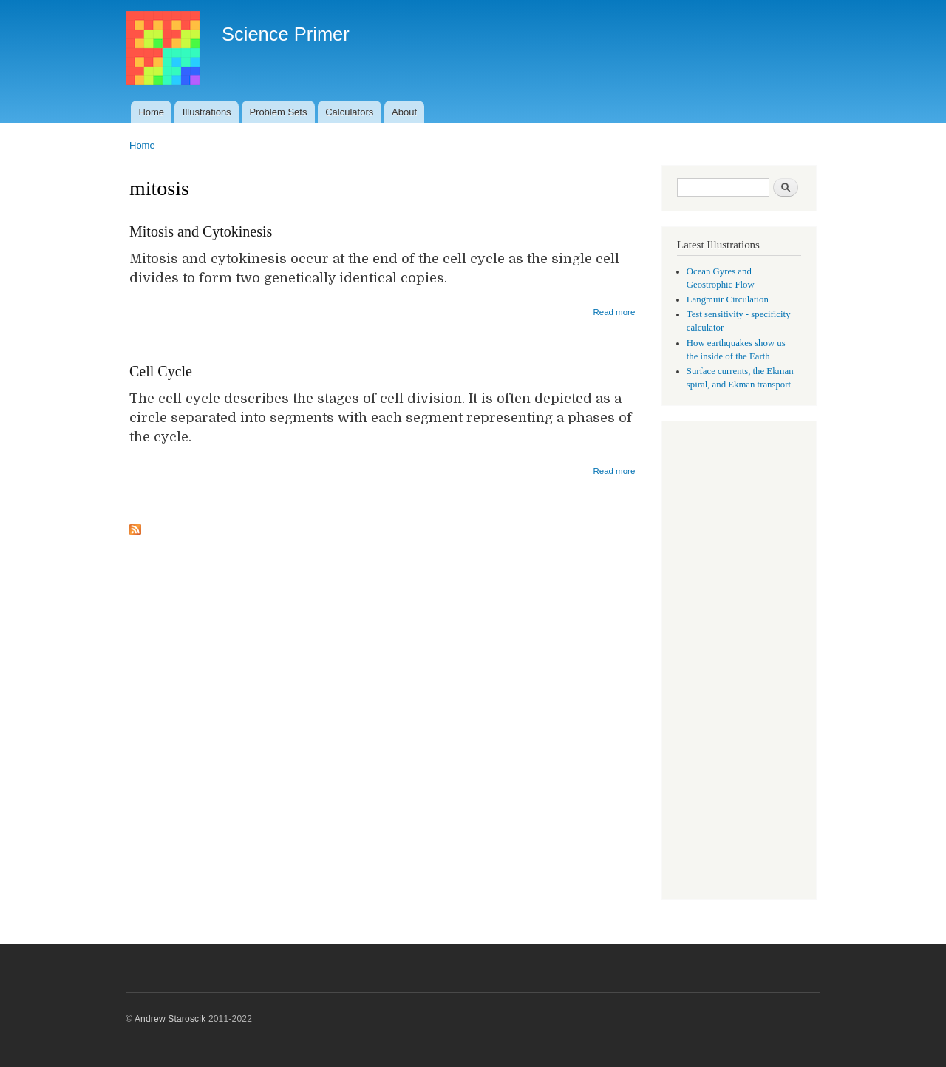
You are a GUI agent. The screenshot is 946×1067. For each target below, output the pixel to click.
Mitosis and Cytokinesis (200, 231)
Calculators (349, 112)
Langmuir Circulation (728, 299)
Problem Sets (278, 112)
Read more (614, 312)
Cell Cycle (160, 371)
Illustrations (207, 112)
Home (151, 112)
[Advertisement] (739, 662)
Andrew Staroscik (170, 1019)
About (404, 112)
